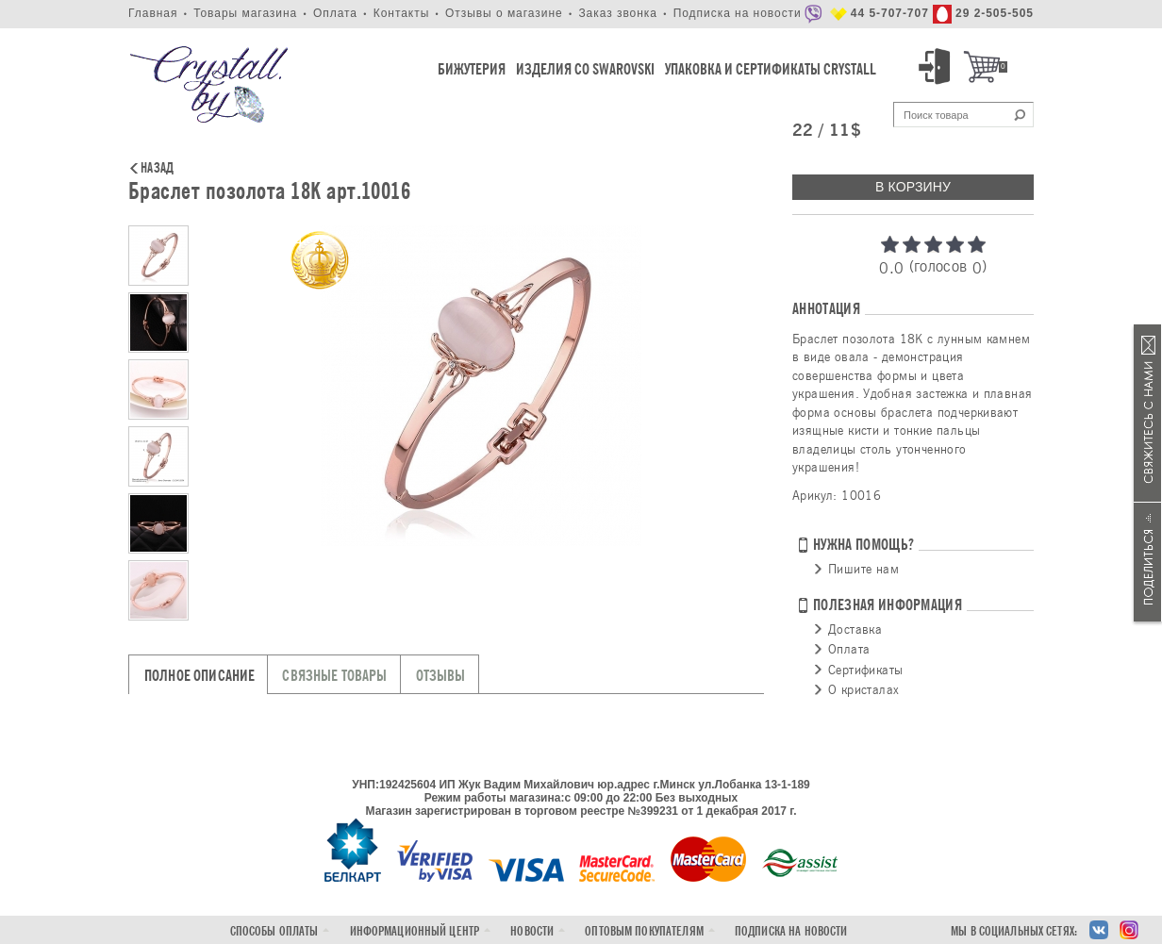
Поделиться (1148, 562)
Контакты (402, 13)
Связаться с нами (1148, 413)
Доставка (855, 629)
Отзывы (441, 676)
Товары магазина (245, 13)
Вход (937, 67)
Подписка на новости (737, 13)
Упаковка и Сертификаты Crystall (770, 69)
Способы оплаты (274, 931)
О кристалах (863, 689)
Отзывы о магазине (504, 13)
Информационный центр (415, 931)
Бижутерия (472, 69)
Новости (532, 931)
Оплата (335, 13)
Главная (152, 13)
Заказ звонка (617, 13)
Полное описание (199, 676)
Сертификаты (865, 669)
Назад (157, 168)
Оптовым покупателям (644, 931)
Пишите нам (863, 568)
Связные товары (334, 676)
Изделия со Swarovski (585, 69)
